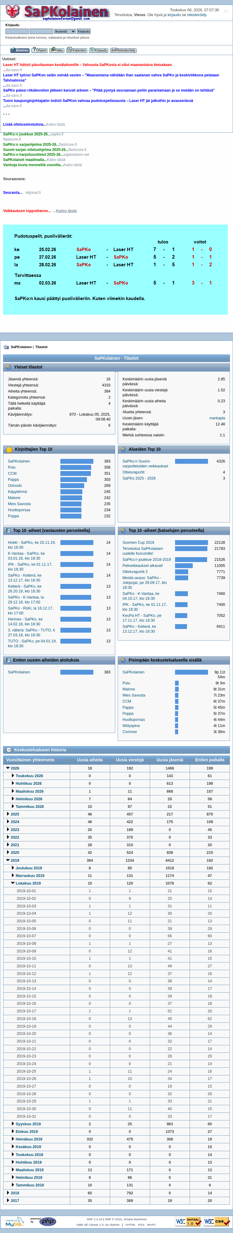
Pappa (13, 479)
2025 (15, 814)
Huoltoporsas (19, 510)
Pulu (12, 467)
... (65, 211)
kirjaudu (174, 15)
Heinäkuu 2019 (29, 1139)
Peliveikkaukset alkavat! (143, 566)
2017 (15, 1201)
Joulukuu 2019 (29, 868)
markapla (217, 418)
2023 (15, 830)
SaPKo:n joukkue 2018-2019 (147, 559)
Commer (130, 732)
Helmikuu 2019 (29, 1177)
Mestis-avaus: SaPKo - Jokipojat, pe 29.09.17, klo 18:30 (145, 583)
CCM (12, 473)
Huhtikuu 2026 (28, 783)
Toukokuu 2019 (29, 1155)
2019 (15, 860)
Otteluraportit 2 (135, 572)
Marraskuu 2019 (30, 876)
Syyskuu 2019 (28, 1124)
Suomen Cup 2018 (138, 542)
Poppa (13, 516)
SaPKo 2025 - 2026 (139, 478)
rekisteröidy (196, 15)
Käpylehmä (17, 492)
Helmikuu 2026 (29, 799)
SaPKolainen (19, 461)
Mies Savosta (19, 504)
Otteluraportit (134, 472)
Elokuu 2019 (27, 1132)
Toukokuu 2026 (29, 776)
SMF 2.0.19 (94, 1219)
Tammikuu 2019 (30, 1185)
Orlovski (15, 486)
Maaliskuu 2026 (30, 791)
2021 (15, 845)
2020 (15, 853)
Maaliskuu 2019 (30, 1170)
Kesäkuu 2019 (28, 1147)
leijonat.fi (33, 192)
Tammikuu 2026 (30, 807)
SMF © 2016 (113, 1219)
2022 (15, 837)
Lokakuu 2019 (28, 883)
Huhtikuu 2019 (28, 1162)
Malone (14, 498)
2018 (15, 1193)
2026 (15, 768)
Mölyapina (131, 726)
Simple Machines (135, 1219)
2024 (15, 822)
